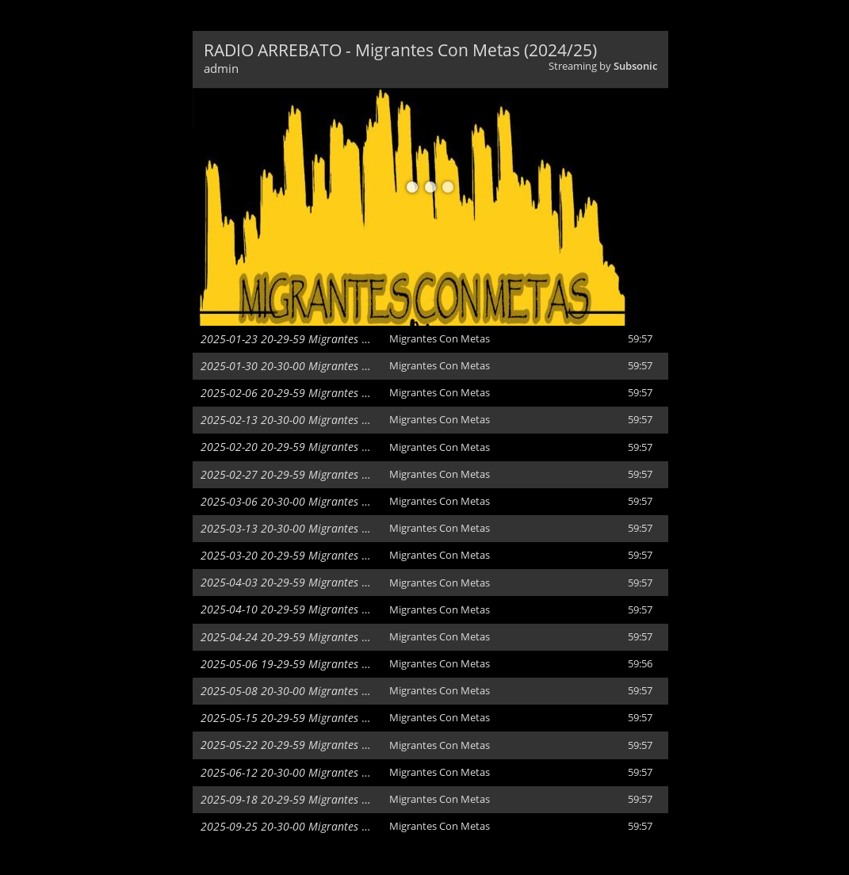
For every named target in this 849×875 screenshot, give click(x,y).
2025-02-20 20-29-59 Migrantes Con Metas (307, 446)
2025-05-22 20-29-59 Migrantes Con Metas (307, 744)
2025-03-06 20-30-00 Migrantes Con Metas (307, 501)
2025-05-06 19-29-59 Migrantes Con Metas (307, 663)
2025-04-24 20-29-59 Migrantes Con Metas (307, 636)
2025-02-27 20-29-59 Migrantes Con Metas (307, 474)
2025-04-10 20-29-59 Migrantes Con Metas (307, 609)
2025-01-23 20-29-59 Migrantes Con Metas (307, 338)
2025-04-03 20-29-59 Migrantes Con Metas (307, 582)
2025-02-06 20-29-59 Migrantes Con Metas (307, 392)
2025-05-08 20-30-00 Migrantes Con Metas (307, 690)
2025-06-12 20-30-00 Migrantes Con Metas (307, 772)
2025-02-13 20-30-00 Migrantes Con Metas (307, 419)
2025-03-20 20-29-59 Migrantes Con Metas (307, 555)
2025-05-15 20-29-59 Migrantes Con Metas (307, 717)
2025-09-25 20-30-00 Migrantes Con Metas (307, 826)
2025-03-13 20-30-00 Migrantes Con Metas (307, 528)
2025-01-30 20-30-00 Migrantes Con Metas (307, 365)
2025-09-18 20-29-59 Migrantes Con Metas (307, 799)
